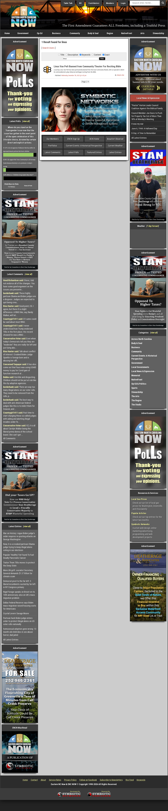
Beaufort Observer (115, 139)
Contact (34, 780)
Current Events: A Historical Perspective (84, 145)
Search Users (48, 48)
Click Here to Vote (11, 184)
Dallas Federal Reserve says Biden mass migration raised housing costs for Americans (19, 605)
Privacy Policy (70, 780)
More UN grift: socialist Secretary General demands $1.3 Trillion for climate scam (18, 573)
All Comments (9, 438)
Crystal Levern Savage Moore (16, 613)
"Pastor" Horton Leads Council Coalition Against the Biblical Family (147, 107)
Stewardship (158, 33)
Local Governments (140, 367)
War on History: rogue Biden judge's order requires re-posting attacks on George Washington (19, 536)
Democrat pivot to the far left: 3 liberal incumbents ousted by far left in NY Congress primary (19, 584)
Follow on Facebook (88, 780)
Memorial (135, 375)
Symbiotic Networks (140, 524)
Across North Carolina (141, 339)
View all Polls (28, 186)
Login (123, 3)
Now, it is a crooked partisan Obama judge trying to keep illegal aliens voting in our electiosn (19, 547)
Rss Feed (130, 780)
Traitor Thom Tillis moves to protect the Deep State (19, 564)
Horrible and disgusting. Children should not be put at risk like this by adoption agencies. (19, 380)
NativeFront (126, 33)
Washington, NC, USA (148, 238)
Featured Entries (94, 152)
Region (110, 33)
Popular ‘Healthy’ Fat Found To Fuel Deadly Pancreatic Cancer (18, 556)
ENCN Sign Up (73, 139)
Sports (134, 388)
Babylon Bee (120, 75)
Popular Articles (138, 513)
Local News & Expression (142, 371)
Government (22, 33)
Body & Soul (93, 33)
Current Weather (115, 145)
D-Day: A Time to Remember (143, 133)
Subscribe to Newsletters (111, 780)
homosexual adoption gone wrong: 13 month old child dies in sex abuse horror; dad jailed (19, 632)
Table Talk (68, 3)
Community (75, 33)
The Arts (135, 396)
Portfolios (52, 145)
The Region (136, 400)
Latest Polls (73, 152)
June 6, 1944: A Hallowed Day (144, 128)
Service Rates (55, 780)
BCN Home (94, 139)
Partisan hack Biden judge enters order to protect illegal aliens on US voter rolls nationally (18, 621)
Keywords (141, 780)
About (43, 780)
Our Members (53, 139)
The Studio (136, 404)
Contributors (93, 3)
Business (56, 33)
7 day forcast (152, 226)
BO (80, 3)
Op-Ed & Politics (138, 383)
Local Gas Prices (139, 499)
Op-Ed (39, 33)
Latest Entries (115, 152)
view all (26, 121)
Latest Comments (52, 152)
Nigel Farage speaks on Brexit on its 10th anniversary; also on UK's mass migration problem (19, 595)
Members (110, 3)
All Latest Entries (10, 639)
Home (7, 33)
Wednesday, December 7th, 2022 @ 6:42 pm (73, 75)
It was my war (137, 124)
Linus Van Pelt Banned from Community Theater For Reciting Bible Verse (87, 68)
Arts (142, 33)
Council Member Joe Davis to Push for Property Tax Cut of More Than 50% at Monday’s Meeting (146, 116)
